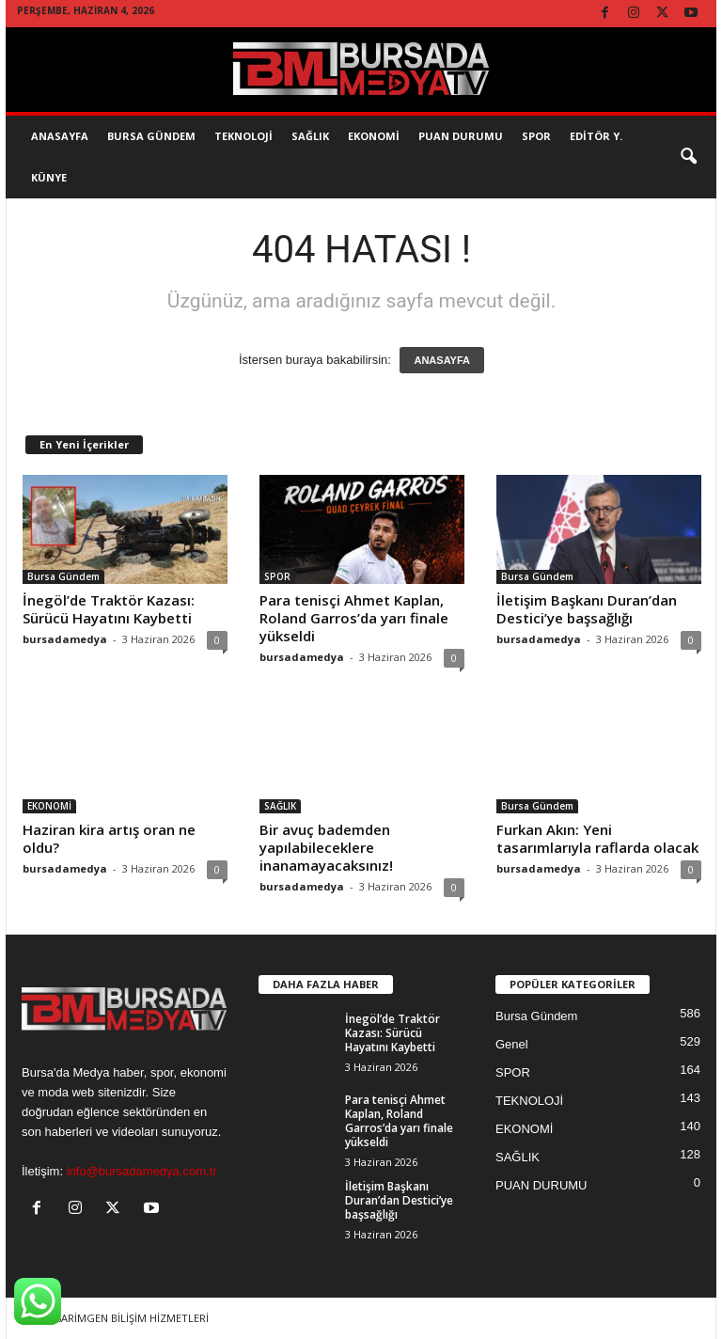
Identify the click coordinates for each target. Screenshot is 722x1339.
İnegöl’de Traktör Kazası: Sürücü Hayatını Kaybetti (109, 609)
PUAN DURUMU (541, 1185)
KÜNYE (49, 177)
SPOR (536, 136)
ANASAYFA (442, 360)
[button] (688, 157)
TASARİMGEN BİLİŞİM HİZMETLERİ (125, 1318)
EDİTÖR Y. (596, 136)
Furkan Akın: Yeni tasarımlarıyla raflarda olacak (597, 838)
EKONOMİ (374, 136)
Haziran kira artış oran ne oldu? (109, 838)
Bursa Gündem (151, 136)
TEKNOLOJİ (243, 136)
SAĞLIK (310, 136)
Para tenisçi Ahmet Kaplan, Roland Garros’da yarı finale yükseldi (353, 618)
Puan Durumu (460, 136)
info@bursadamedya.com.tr (142, 1171)
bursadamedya (65, 639)
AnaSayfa (59, 136)
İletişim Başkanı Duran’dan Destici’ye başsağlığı (586, 609)
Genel (511, 1044)
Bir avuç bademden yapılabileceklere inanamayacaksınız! (326, 847)
